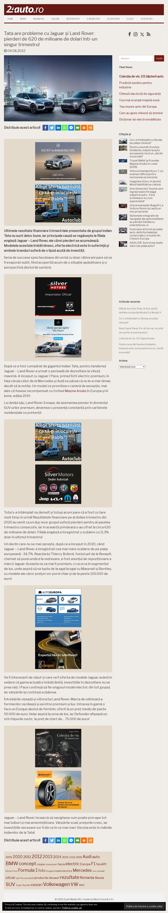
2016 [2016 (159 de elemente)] (72, 857)
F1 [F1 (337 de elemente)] (93, 863)
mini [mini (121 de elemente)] (94, 871)
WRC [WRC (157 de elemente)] (82, 885)
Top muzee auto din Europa (138, 106)
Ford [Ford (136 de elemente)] (15, 871)
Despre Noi (147, 19)
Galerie (55, 19)
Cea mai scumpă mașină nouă (139, 100)
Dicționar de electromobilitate (140, 119)
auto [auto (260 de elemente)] (96, 857)
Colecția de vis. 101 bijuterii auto (137, 338)
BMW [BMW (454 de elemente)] (12, 863)
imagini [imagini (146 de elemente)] (50, 871)
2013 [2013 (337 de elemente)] (47, 856)
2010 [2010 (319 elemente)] (18, 856)
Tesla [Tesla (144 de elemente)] (18, 885)
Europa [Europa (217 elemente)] (85, 864)
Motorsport (73, 19)
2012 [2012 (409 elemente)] (37, 856)
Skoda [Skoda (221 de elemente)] (99, 878)
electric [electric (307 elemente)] (72, 863)
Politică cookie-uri (72, 907)
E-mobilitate (93, 19)
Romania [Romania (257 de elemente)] (87, 878)
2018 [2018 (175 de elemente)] (79, 857)
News (23, 19)
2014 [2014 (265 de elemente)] (57, 857)
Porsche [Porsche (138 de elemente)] (24, 878)
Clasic (130, 19)
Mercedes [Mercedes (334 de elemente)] (82, 870)
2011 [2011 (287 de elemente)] (27, 856)
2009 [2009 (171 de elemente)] (9, 857)
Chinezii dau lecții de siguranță (140, 93)
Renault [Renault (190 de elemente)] (54, 878)
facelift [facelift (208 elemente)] (101, 864)
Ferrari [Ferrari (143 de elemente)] (9, 871)
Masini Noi (38, 19)
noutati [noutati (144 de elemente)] (101, 871)
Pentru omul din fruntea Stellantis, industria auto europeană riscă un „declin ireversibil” (141, 348)
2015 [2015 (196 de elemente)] (65, 857)
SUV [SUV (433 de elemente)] (10, 884)
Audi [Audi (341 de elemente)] (87, 856)
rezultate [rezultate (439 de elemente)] (69, 877)
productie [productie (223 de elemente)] (41, 878)
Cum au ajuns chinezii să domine (141, 113)
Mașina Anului (75, 391)
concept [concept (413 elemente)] (27, 863)
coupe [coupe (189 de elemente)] (41, 864)
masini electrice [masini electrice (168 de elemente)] (63, 870)
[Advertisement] (143, 273)
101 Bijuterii (113, 19)
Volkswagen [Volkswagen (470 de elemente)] (56, 884)
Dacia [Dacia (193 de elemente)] (61, 864)
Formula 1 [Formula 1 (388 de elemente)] (28, 870)
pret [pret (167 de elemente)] (31, 878)
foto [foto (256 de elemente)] (42, 870)
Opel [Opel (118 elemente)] (17, 878)
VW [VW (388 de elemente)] (74, 884)
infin (111, 899)
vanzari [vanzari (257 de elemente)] (36, 885)
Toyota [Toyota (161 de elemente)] (26, 885)
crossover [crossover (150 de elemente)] (51, 864)
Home (10, 19)
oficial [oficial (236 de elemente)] (10, 878)
